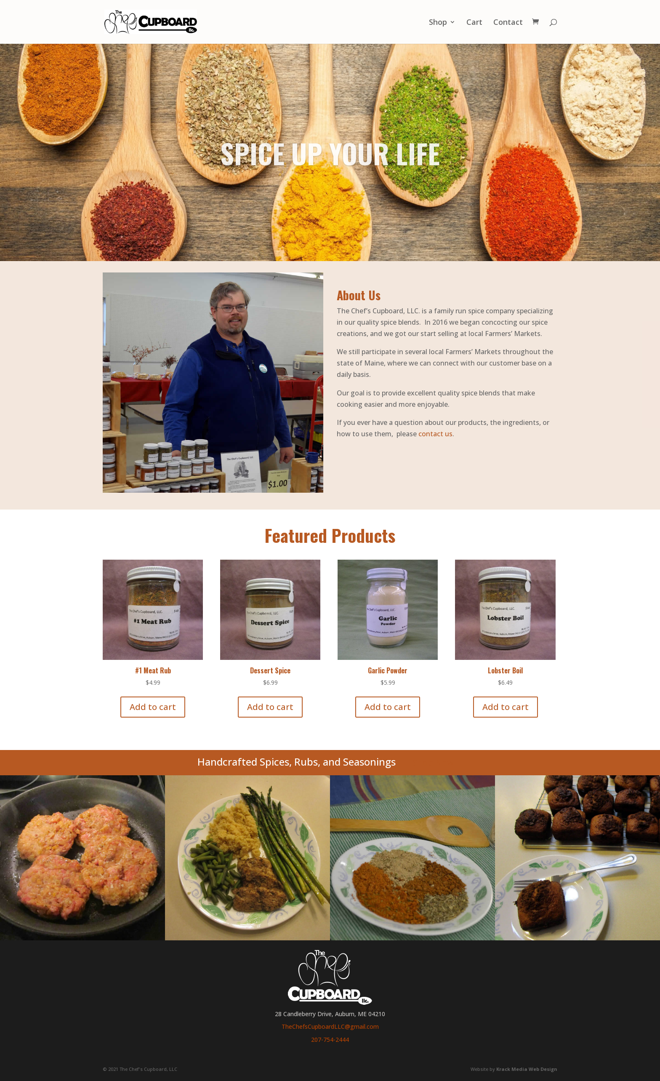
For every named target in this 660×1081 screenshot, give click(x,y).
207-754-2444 (330, 1040)
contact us (435, 433)
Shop (438, 23)
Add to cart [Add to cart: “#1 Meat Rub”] (153, 707)
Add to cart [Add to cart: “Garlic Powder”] (388, 707)
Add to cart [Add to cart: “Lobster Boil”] (505, 707)
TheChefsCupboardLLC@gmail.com (330, 1026)
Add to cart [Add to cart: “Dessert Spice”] (270, 707)
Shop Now (433, 762)
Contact (508, 23)
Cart (474, 23)
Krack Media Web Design (526, 1069)
